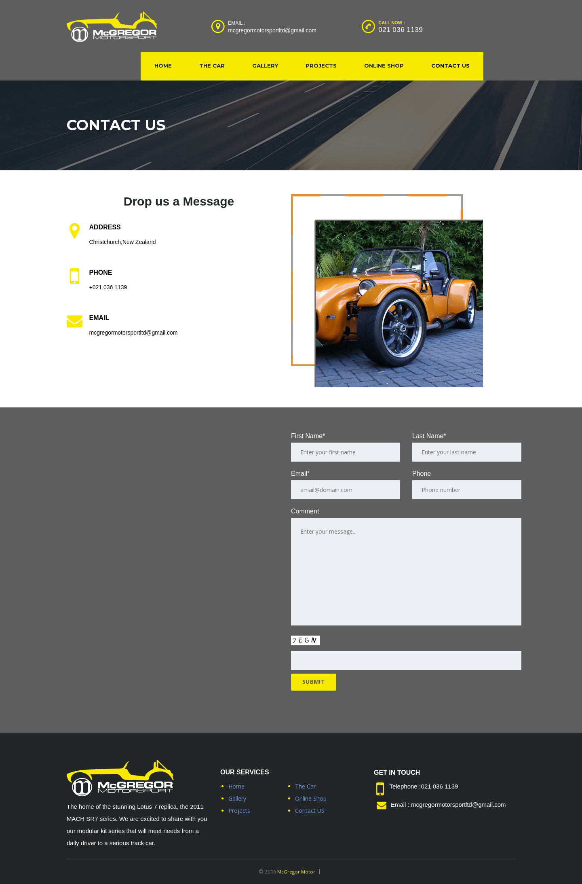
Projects (321, 65)
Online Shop (384, 65)
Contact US (450, 65)
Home (163, 65)
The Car (212, 65)
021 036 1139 (400, 30)
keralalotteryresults (398, 818)
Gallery (265, 65)
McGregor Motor (296, 871)
